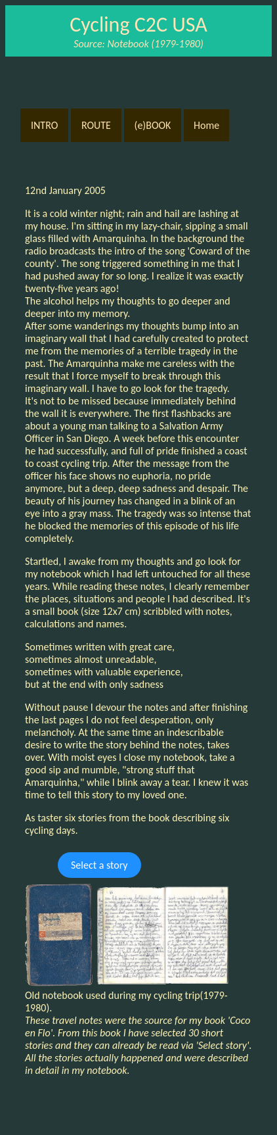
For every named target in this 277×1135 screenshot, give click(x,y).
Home (206, 125)
